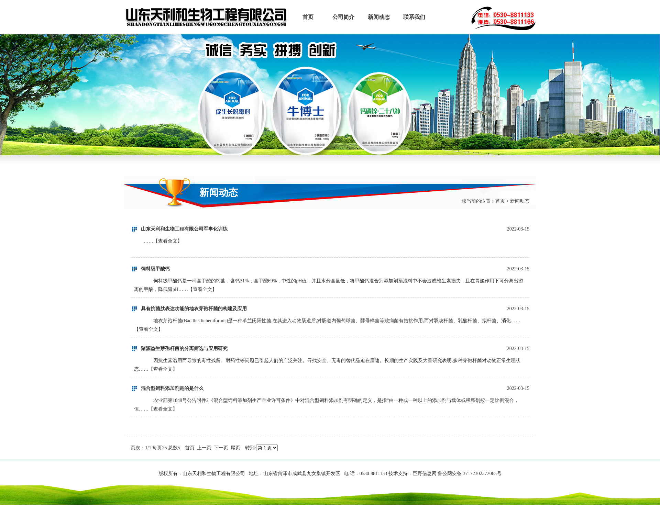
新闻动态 (379, 17)
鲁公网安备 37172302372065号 (470, 473)
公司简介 (343, 17)
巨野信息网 (424, 473)
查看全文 (167, 241)
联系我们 (414, 17)
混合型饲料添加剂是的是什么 (172, 388)
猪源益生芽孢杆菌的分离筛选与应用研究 (184, 348)
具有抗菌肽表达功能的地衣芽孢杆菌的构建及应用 (194, 308)
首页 (308, 17)
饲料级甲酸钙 (155, 268)
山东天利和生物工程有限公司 (207, 17)
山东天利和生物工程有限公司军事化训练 (184, 229)
